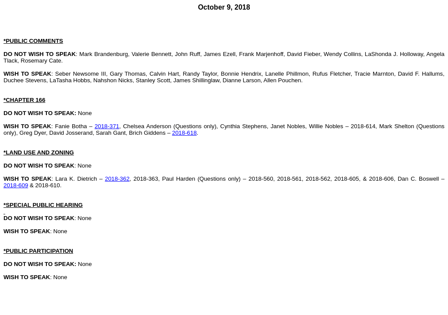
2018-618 (184, 133)
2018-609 (16, 185)
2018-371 (106, 126)
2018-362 (117, 178)
